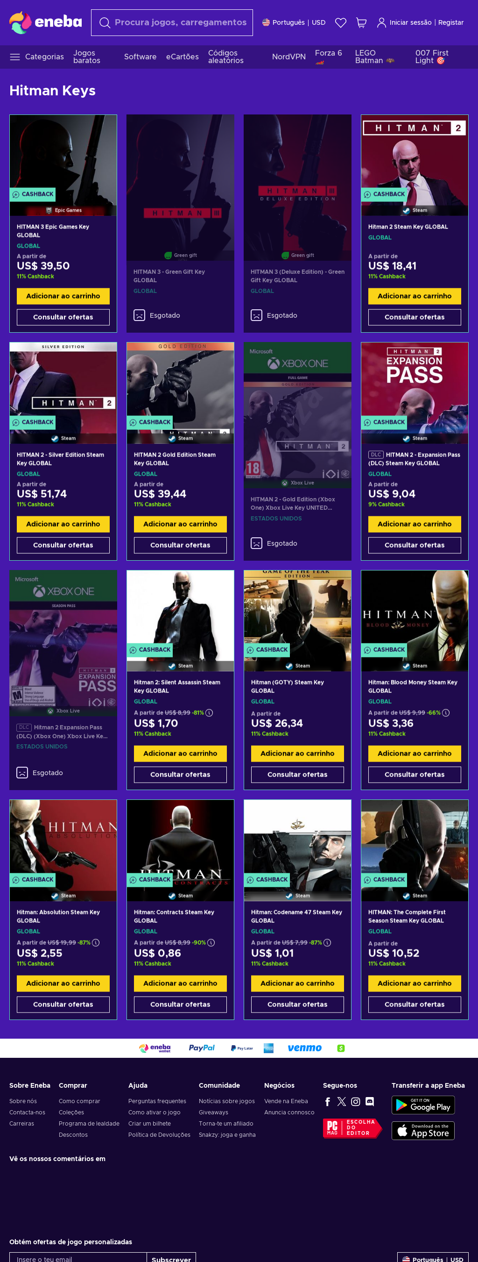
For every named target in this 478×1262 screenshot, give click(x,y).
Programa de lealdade (89, 1124)
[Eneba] (45, 22)
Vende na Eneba (286, 1101)
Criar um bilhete (149, 1124)
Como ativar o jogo (154, 1112)
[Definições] (294, 22)
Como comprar (79, 1101)
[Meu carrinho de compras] (361, 22)
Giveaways (213, 1112)
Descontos (73, 1135)
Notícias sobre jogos (227, 1101)
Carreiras (21, 1124)
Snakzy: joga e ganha (227, 1135)
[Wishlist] (340, 22)
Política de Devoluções (159, 1135)
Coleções (71, 1112)
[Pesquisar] (172, 23)
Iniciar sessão (404, 23)
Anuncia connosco (289, 1112)
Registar (451, 23)
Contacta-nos (27, 1112)
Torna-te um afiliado (226, 1124)
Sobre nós (23, 1101)
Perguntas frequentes (157, 1101)
